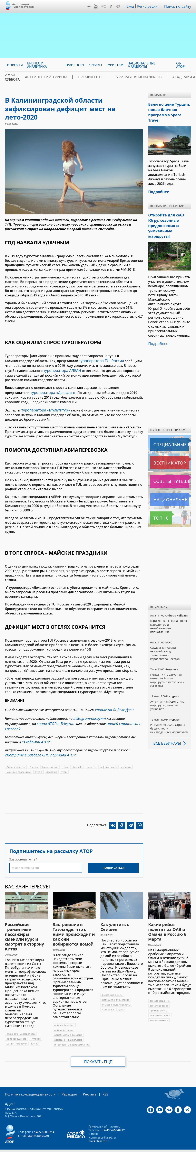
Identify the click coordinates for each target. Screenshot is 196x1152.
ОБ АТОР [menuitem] (180, 65)
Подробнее (157, 326)
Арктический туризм (42, 77)
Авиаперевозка (16, 759)
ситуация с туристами (115, 991)
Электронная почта (22, 851)
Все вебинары (165, 725)
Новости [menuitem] (15, 65)
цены (121, 1001)
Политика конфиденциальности (27, 1086)
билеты (91, 759)
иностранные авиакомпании (72, 1036)
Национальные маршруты (170, 481)
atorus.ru (89, 1148)
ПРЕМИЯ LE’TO (79, 77)
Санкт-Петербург (17, 1035)
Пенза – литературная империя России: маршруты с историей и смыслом (167, 662)
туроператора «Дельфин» (51, 390)
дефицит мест (109, 759)
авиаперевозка (63, 1021)
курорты (127, 759)
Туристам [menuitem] (115, 65)
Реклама (81, 1086)
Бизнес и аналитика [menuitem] (37, 65)
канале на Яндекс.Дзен (112, 706)
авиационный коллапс (68, 1031)
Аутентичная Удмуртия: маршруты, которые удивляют (167, 687)
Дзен (90, 6)
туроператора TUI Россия (99, 360)
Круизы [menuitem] (95, 65)
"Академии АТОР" (35, 735)
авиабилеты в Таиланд (68, 1026)
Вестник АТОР (162, 445)
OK (112, 6)
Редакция (62, 1086)
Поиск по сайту (178, 6)
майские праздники (19, 763)
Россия (34, 759)
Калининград (50, 759)
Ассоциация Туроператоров (23, 5)
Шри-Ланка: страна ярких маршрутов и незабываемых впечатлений (169, 608)
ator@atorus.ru (38, 1127)
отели (39, 763)
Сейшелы (108, 1001)
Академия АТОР (159, 77)
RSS (95, 1086)
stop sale (78, 759)
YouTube (97, 6)
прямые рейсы (159, 1002)
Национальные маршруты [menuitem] (142, 65)
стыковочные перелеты (21, 1025)
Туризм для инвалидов (118, 77)
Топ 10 (156, 500)
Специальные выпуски (169, 426)
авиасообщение (16, 1030)
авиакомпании (159, 1012)
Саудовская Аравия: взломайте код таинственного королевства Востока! (165, 635)
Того (65, 759)
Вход (131, 6)
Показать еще (98, 1053)
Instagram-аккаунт (88, 714)
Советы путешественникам (170, 463)
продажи (52, 763)
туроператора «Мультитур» (43, 407)
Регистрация (149, 6)
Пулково (36, 1030)
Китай (35, 1035)
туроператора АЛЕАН (60, 369)
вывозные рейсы (112, 986)
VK (104, 6)
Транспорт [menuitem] (75, 65)
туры (65, 763)
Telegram (119, 6)
